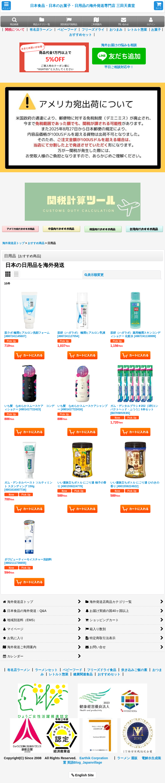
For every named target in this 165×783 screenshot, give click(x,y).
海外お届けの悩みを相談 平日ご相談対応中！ (119, 56)
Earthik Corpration (93, 758)
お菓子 (156, 29)
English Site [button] (82, 775)
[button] (6, 5)
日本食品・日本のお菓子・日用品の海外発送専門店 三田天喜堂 (82, 5)
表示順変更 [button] (94, 275)
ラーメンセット (46, 670)
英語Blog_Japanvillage (84, 762)
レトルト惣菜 (137, 29)
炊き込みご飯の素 (134, 670)
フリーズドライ (93, 29)
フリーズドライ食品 (101, 670)
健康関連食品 (83, 674)
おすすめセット (80, 34)
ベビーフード (67, 29)
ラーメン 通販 (127, 758)
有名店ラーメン (41, 29)
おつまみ (115, 29)
